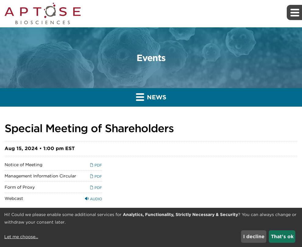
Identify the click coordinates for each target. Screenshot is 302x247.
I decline (254, 236)
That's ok (282, 236)
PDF (96, 165)
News (151, 97)
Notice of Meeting (23, 164)
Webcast (14, 198)
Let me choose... (21, 236)
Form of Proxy (20, 187)
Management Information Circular (40, 175)
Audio (93, 199)
